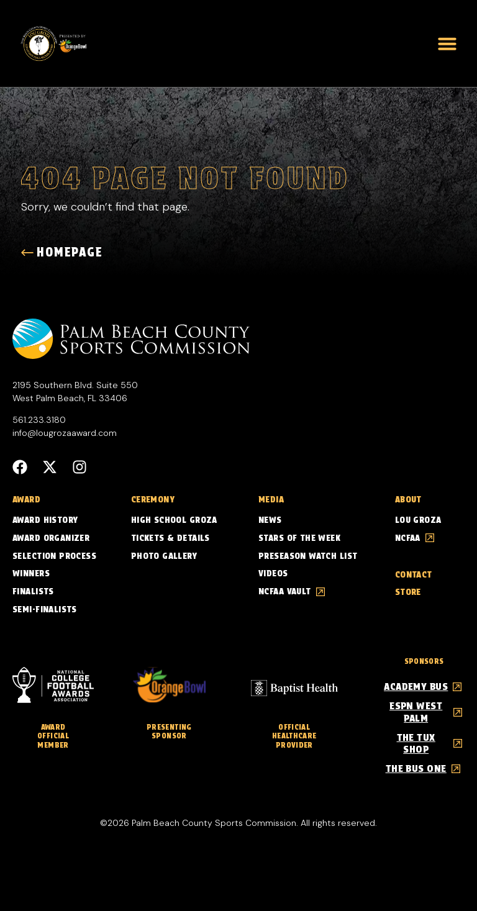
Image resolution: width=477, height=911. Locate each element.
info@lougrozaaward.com (64, 433)
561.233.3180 (39, 420)
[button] (447, 43)
